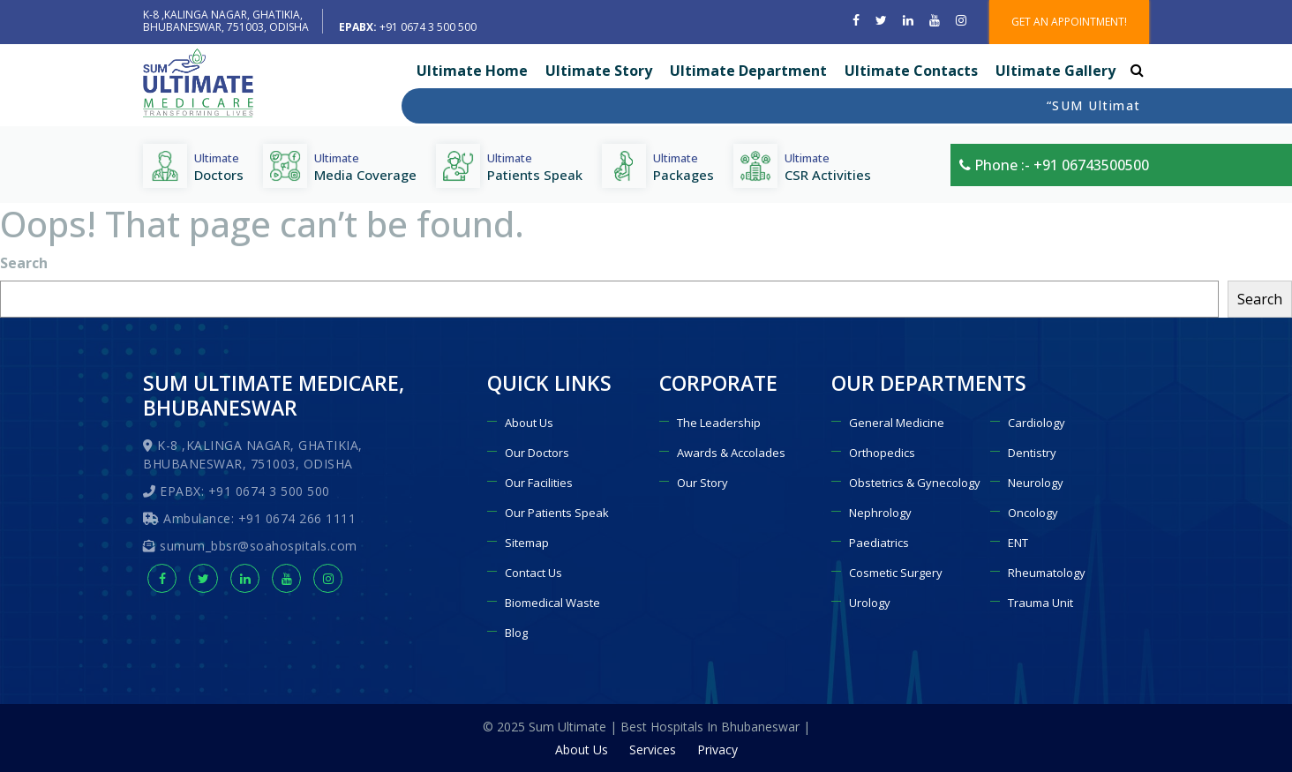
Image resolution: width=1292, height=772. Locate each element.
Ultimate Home (472, 70)
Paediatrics (879, 543)
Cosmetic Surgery (896, 573)
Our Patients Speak (557, 513)
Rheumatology (1046, 573)
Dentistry (1032, 453)
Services (652, 749)
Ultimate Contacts (911, 70)
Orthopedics (882, 453)
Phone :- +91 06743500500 (1054, 165)
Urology (869, 603)
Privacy (717, 749)
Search (24, 263)
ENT (1018, 543)
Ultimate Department (748, 70)
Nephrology (880, 513)
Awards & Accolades (731, 453)
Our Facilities (539, 483)
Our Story (702, 483)
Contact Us (533, 573)
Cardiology (1036, 423)
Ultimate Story (598, 70)
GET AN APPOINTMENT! (1069, 21)
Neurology (1035, 483)
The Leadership (719, 423)
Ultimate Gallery (1055, 70)
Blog (516, 633)
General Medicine (896, 423)
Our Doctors (537, 453)
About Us (529, 423)
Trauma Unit (1040, 603)
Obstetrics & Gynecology (914, 483)
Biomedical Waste (552, 603)
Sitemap (527, 543)
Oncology (1033, 513)
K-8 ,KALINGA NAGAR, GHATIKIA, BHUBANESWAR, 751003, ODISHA (226, 20)
